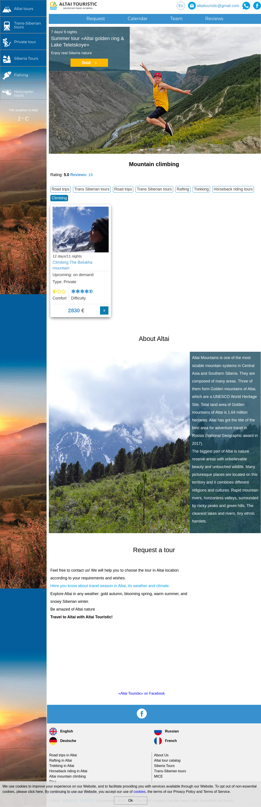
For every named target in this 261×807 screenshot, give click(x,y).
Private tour (25, 42)
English (61, 731)
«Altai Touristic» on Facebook (141, 693)
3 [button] (159, 151)
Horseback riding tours (233, 189)
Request (95, 18)
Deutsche (62, 741)
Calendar (138, 18)
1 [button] (141, 151)
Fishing (21, 75)
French (165, 741)
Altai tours (23, 8)
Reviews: (81, 175)
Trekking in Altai (61, 766)
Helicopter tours (24, 93)
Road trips (60, 189)
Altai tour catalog (167, 760)
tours (27, 25)
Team (176, 18)
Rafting (183, 189)
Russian (166, 731)
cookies (139, 792)
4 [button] (168, 151)
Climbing (59, 198)
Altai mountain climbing (67, 776)
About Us (161, 755)
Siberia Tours (26, 58)
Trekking (201, 189)
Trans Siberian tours (91, 189)
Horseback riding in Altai (68, 771)
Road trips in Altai (63, 755)
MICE (158, 776)
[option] (155, 90)
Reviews (214, 18)
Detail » (89, 62)
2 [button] (150, 151)
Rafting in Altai (60, 760)
